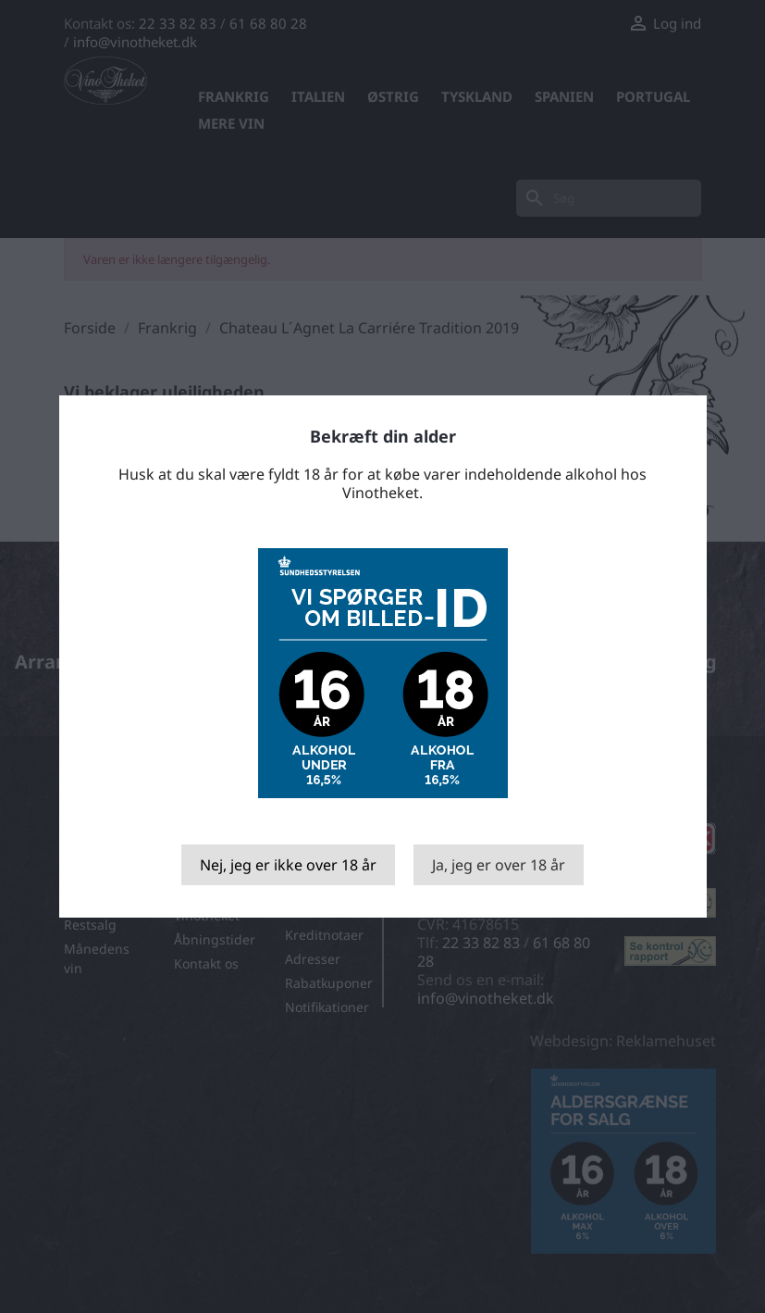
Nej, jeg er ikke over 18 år (288, 865)
